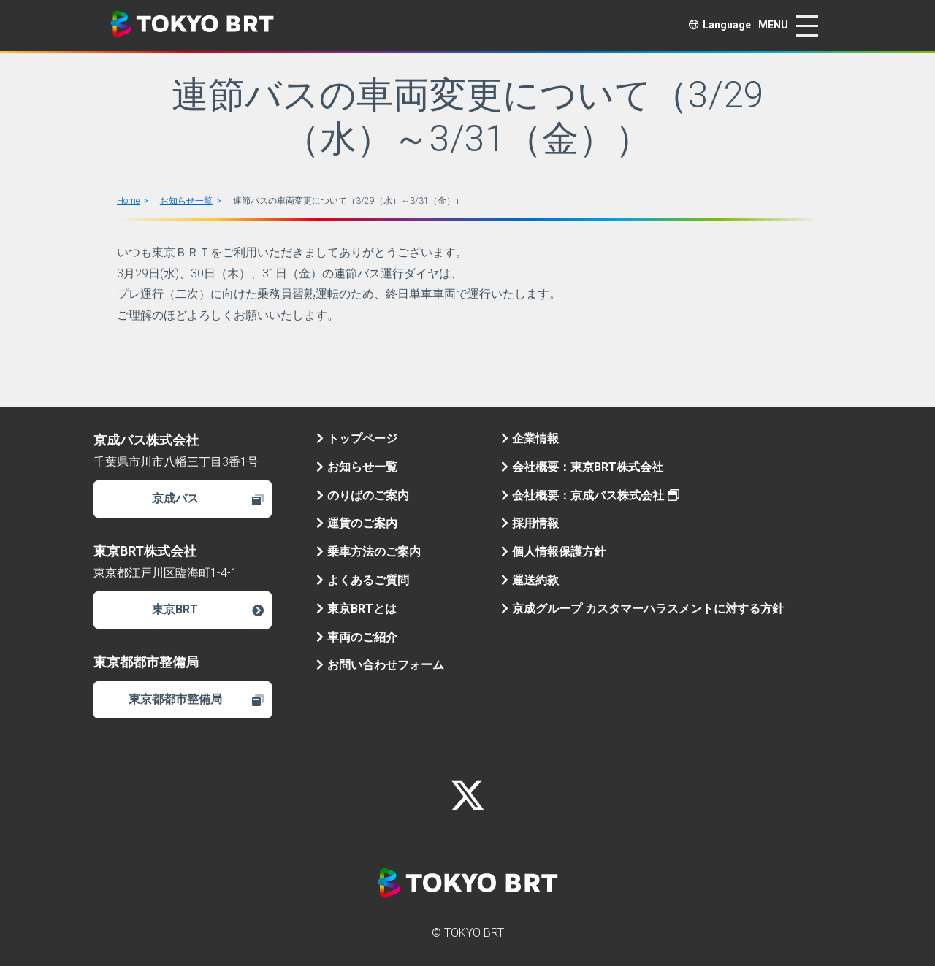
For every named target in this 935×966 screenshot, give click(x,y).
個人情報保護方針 (553, 552)
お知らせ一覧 (186, 200)
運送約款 (530, 580)
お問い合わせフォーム (380, 665)
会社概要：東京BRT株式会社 (582, 467)
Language (720, 25)
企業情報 (530, 438)
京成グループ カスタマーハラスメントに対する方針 (642, 609)
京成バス (208, 498)
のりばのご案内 (362, 495)
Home (128, 200)
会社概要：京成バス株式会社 (590, 495)
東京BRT (207, 609)
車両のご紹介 (356, 637)
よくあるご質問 (362, 580)
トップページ (356, 438)
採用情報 (530, 523)
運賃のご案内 (356, 523)
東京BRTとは (356, 609)
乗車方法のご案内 (368, 552)
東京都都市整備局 (196, 699)
